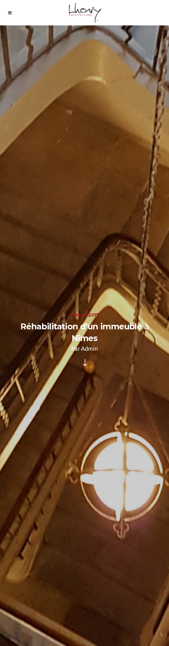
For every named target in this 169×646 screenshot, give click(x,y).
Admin (89, 348)
